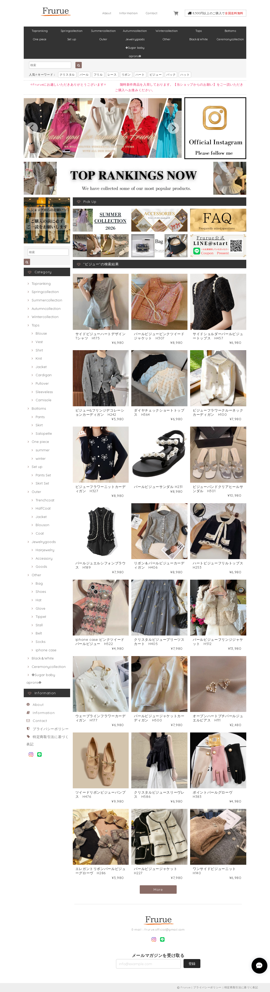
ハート (140, 74)
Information (128, 13)
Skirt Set (42, 483)
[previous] (32, 128)
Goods (41, 566)
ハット (185, 74)
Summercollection (103, 31)
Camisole (43, 400)
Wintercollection (167, 31)
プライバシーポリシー (51, 729)
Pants (40, 417)
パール (84, 74)
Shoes (41, 591)
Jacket (41, 367)
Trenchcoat (45, 500)
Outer (103, 39)
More (158, 889)
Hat (38, 600)
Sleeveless (44, 392)
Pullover (42, 383)
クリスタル (67, 74)
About (106, 13)
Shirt (39, 350)
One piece (39, 39)
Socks (40, 641)
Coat (40, 533)
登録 (192, 963)
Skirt (39, 425)
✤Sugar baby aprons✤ (135, 49)
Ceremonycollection (230, 39)
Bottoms (230, 31)
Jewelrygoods (135, 39)
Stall (39, 625)
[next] (173, 128)
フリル (98, 74)
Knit (39, 358)
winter (41, 458)
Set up (71, 39)
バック (171, 74)
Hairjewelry (45, 550)
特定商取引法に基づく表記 (241, 987)
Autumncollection (135, 31)
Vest (39, 342)
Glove (40, 608)
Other (167, 39)
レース (112, 74)
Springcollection (72, 31)
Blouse (41, 333)
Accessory (44, 558)
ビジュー (156, 74)
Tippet (41, 616)
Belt (39, 633)
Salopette (44, 433)
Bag (39, 583)
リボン (126, 74)
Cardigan (44, 375)
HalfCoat (43, 508)
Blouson (42, 525)
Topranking (40, 31)
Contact (152, 13)
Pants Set (43, 475)
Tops (198, 31)
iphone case (46, 650)
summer (43, 450)
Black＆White (198, 39)
